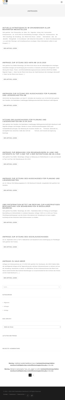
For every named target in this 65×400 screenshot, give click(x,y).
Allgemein (6, 302)
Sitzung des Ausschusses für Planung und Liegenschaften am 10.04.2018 (24, 120)
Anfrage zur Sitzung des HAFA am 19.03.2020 (24, 62)
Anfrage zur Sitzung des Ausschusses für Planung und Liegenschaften (31, 179)
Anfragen (6, 306)
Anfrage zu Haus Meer (14, 261)
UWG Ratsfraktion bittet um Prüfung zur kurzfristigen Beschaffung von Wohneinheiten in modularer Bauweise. (31, 206)
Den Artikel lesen (11, 48)
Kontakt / (6, 394)
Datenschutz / (21, 394)
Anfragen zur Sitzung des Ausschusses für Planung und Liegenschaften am (30, 94)
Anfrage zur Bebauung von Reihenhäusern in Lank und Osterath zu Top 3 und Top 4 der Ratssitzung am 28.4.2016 (31, 153)
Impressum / (13, 394)
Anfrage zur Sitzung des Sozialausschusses (25, 237)
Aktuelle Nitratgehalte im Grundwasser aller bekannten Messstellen (26, 28)
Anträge (6, 310)
